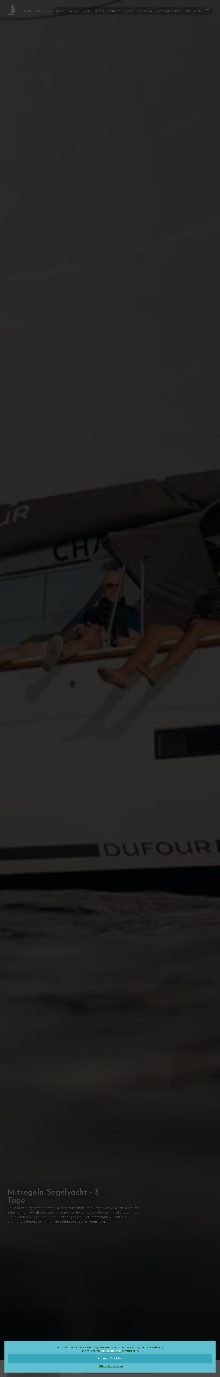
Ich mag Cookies (110, 1358)
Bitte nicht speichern (111, 1366)
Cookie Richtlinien (111, 1350)
